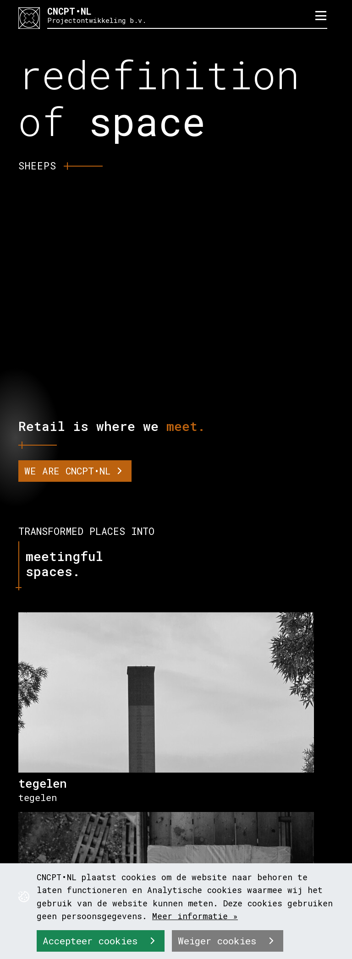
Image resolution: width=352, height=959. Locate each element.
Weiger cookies (220, 940)
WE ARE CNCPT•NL (67, 470)
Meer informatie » (195, 915)
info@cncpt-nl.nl (87, 829)
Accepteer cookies (93, 940)
